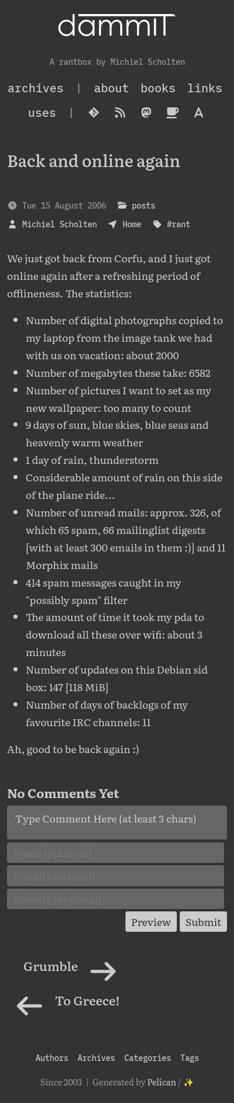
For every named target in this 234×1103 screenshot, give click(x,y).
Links (204, 88)
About (111, 88)
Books (158, 88)
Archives (96, 1057)
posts (143, 205)
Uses (42, 112)
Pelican (161, 1082)
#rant (178, 224)
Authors (52, 1057)
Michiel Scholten (59, 224)
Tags (189, 1057)
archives (36, 88)
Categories (147, 1057)
